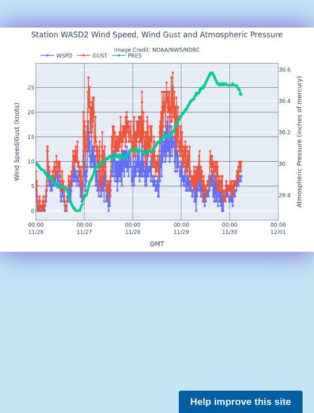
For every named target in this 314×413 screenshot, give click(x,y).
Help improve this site (240, 401)
